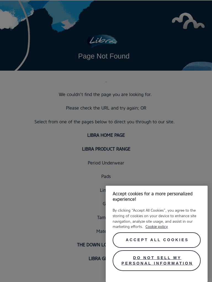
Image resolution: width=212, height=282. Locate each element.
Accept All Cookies (157, 240)
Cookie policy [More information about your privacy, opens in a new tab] (156, 226)
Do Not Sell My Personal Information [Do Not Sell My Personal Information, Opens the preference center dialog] (157, 260)
